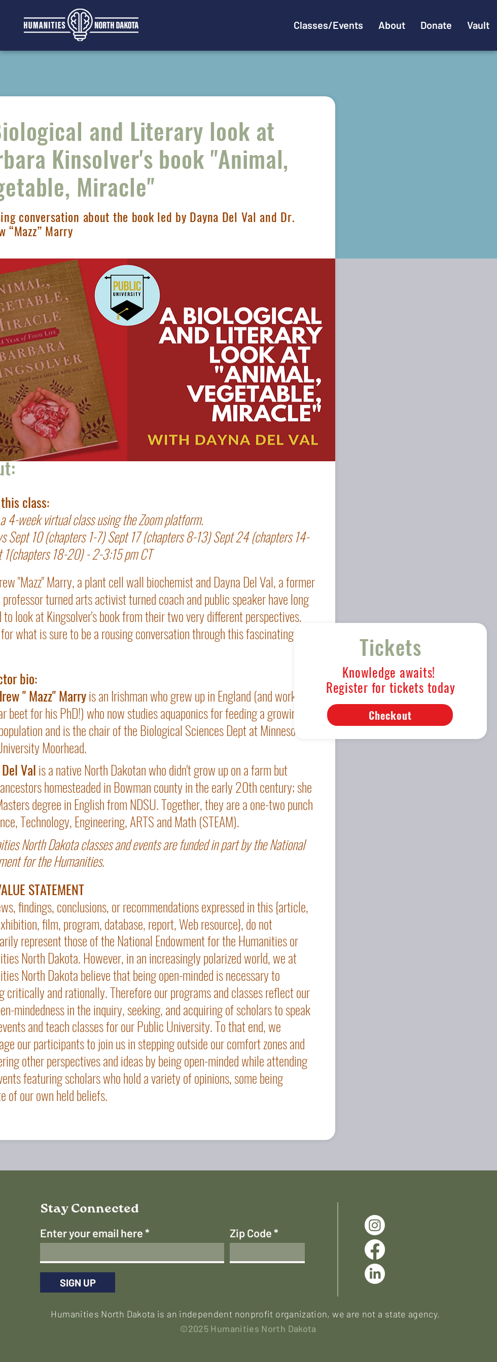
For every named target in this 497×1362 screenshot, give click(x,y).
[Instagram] (375, 1225)
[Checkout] (390, 715)
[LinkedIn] (375, 1274)
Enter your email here (91, 1232)
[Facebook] (375, 1249)
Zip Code (251, 1232)
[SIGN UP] (77, 1282)
